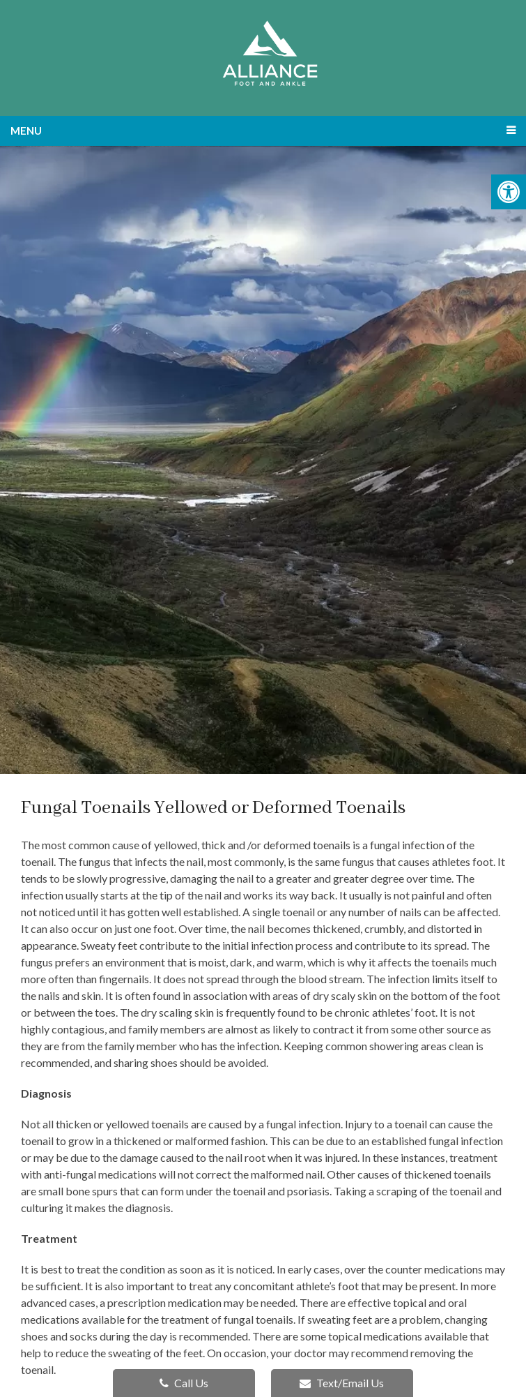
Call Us (184, 1382)
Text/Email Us (342, 1382)
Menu (26, 130)
